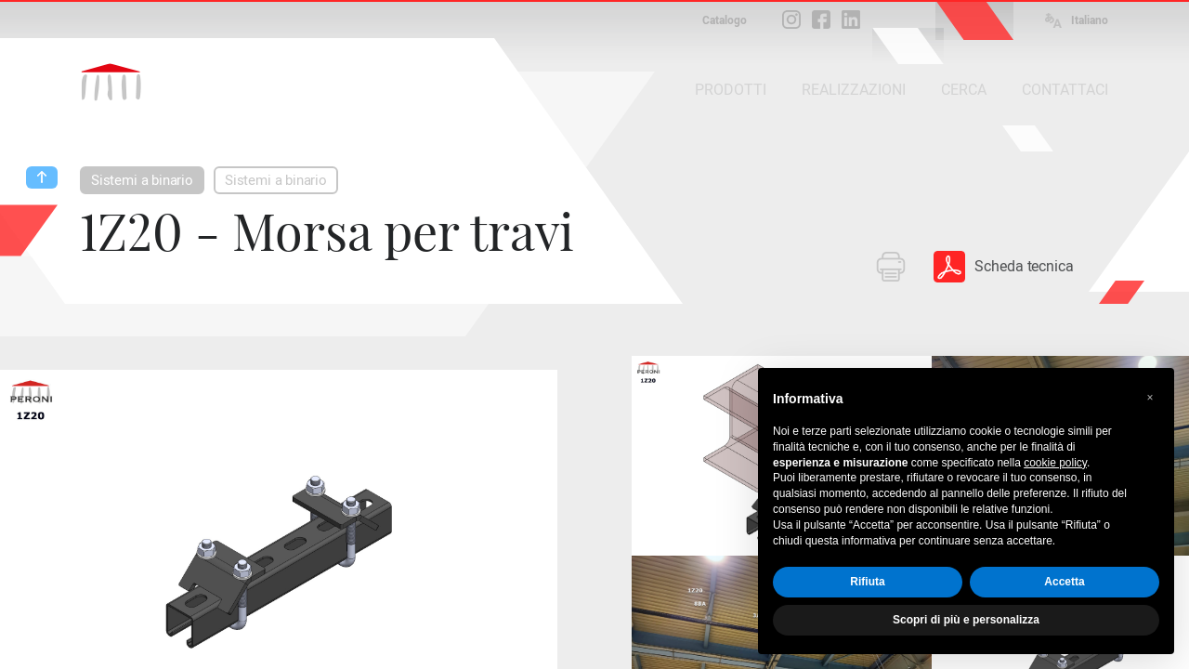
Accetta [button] (1064, 581)
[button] (1150, 398)
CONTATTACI (1065, 89)
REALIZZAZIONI (854, 89)
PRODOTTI (730, 89)
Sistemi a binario (142, 180)
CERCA (963, 89)
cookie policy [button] (1055, 462)
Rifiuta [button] (867, 581)
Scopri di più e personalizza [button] (966, 619)
